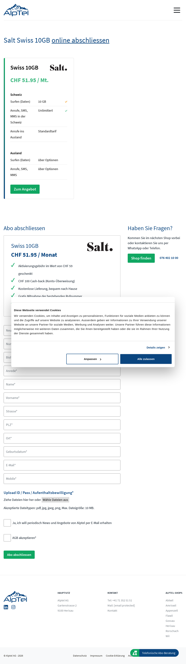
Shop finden (141, 258)
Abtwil (169, 600)
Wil (167, 636)
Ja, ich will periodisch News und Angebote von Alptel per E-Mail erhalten (62, 523)
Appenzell (172, 610)
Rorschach (172, 631)
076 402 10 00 (169, 258)
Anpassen (92, 358)
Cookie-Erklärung (115, 655)
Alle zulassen (146, 358)
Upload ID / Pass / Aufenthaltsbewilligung (39, 492)
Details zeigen (156, 347)
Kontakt (112, 610)
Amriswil (171, 605)
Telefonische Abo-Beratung (158, 653)
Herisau (170, 626)
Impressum (96, 655)
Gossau (170, 620)
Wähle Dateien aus (55, 500)
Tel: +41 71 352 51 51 (120, 600)
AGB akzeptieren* (24, 538)
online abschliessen (80, 40)
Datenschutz (80, 655)
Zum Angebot (25, 189)
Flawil (169, 615)
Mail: (121, 605)
